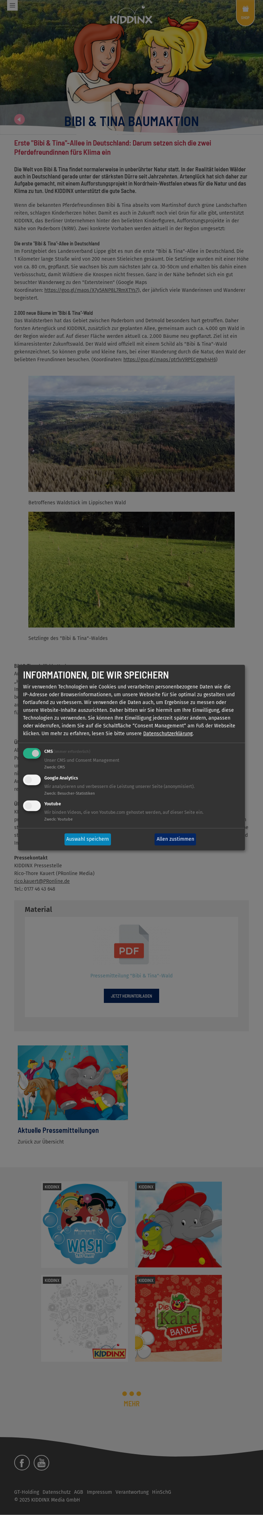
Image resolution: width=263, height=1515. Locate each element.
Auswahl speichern (87, 839)
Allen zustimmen (175, 839)
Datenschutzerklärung (167, 734)
